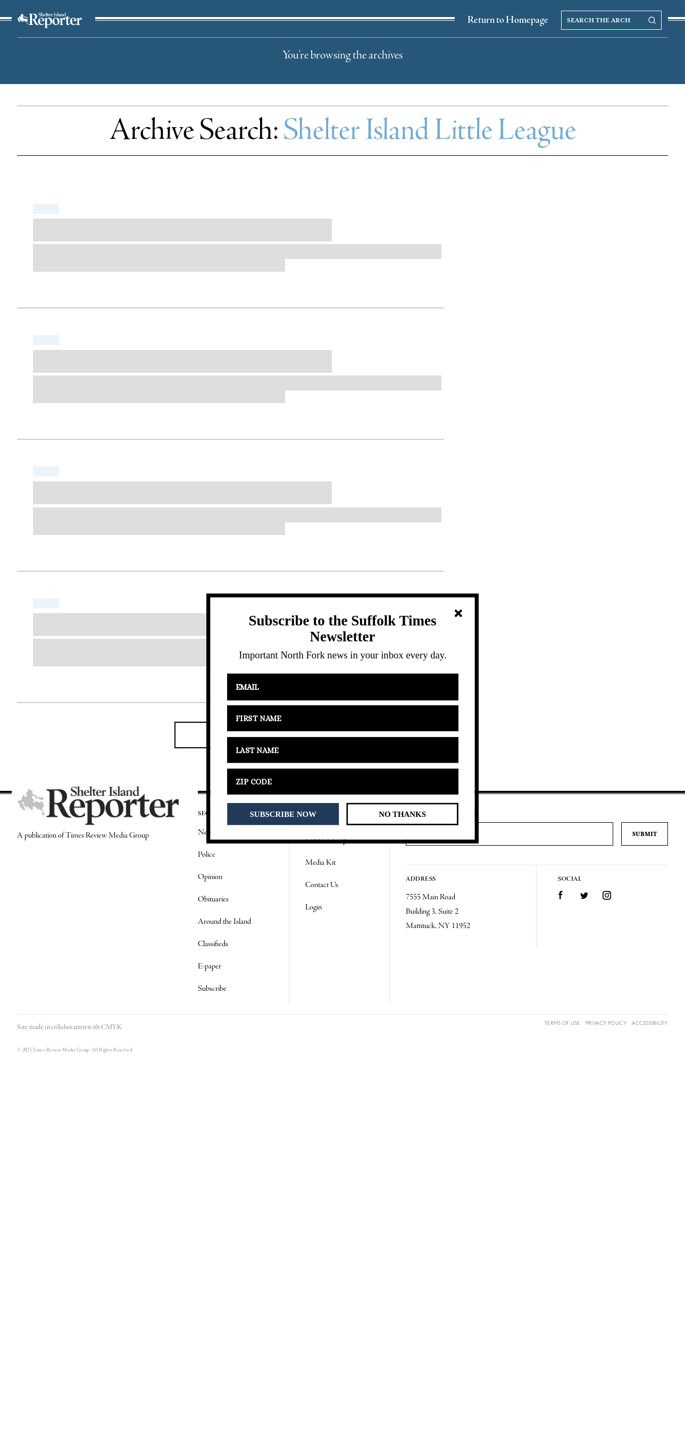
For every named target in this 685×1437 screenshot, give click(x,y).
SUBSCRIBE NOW (283, 813)
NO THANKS (402, 813)
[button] (342, 629)
